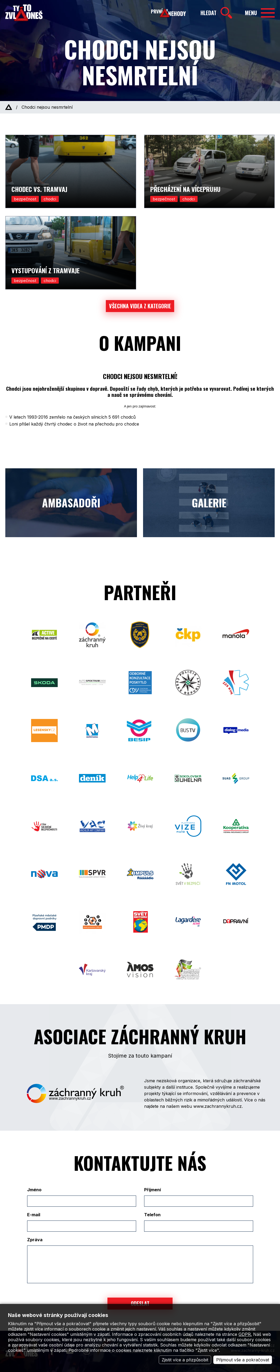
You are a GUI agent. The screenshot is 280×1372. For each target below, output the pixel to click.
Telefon (152, 1214)
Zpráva (35, 1239)
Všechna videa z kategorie (140, 306)
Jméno (34, 1189)
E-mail (33, 1214)
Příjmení (152, 1189)
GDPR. (245, 1334)
